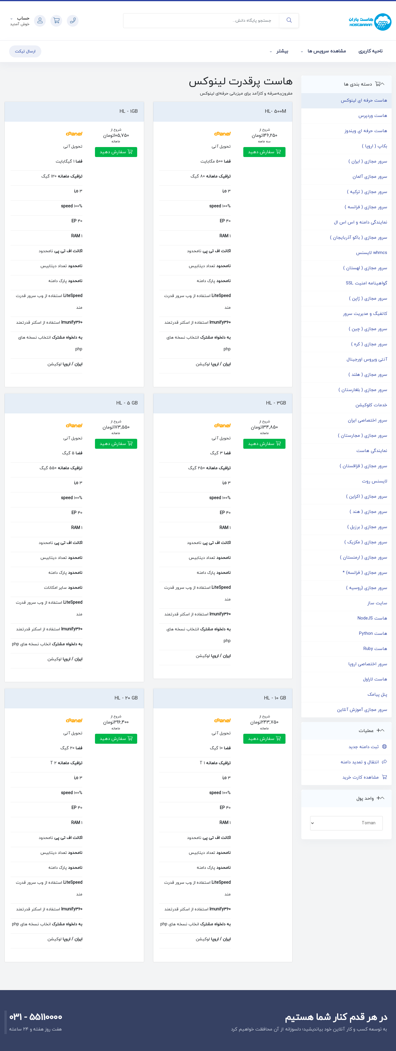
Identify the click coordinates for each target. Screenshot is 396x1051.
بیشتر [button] (281, 51)
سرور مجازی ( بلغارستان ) (363, 390)
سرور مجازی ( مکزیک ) (365, 542)
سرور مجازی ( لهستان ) (365, 268)
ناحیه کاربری (370, 51)
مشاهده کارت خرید (364, 777)
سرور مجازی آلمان (370, 177)
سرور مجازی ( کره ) (369, 344)
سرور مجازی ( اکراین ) (366, 497)
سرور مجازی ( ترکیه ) (367, 192)
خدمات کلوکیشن (371, 405)
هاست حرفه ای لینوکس (364, 101)
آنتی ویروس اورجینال (367, 359)
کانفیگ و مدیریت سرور (365, 314)
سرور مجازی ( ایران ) (368, 161)
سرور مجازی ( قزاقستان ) (363, 466)
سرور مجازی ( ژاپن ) (368, 299)
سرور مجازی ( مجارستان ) (362, 436)
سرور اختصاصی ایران (367, 420)
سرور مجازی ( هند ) (368, 512)
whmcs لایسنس (371, 253)
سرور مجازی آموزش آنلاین (362, 710)
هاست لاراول (375, 679)
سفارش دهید (264, 152)
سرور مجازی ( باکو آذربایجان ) (358, 238)
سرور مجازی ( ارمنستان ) (363, 557)
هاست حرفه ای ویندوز (365, 131)
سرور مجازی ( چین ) (368, 329)
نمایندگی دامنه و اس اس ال (360, 222)
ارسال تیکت (25, 51)
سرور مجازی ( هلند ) (368, 375)
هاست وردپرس (372, 116)
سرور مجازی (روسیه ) (366, 588)
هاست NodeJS (372, 618)
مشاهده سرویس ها (326, 51)
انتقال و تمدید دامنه (364, 762)
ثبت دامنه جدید (368, 747)
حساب (22, 19)
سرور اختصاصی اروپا (367, 664)
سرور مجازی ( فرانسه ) (366, 207)
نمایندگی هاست (371, 451)
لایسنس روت (374, 481)
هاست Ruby (375, 649)
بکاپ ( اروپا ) (374, 146)
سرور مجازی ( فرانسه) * (365, 573)
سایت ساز (377, 603)
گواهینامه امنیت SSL (366, 283)
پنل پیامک (377, 695)
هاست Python (373, 634)
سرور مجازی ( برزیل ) (367, 527)
